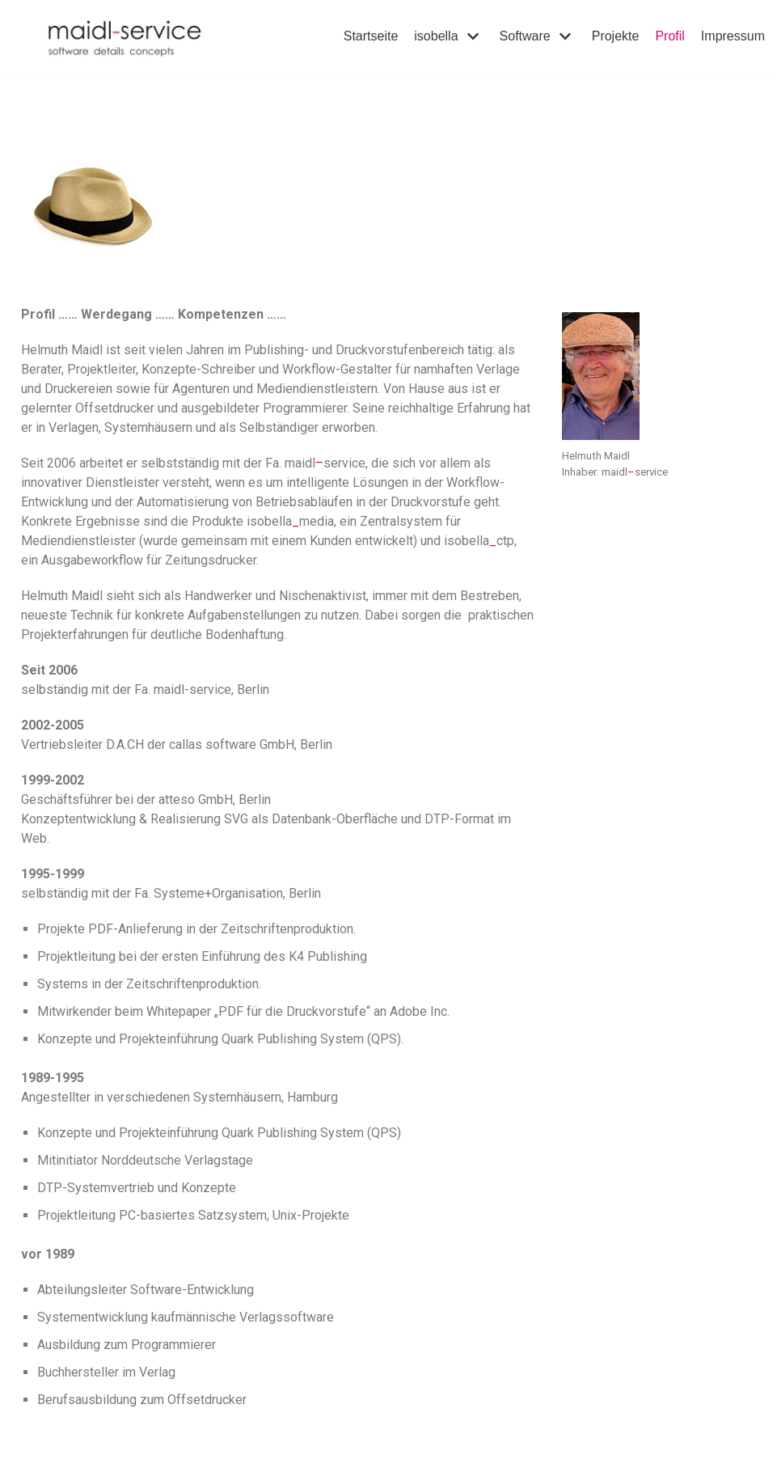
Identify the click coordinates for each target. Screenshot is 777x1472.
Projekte (616, 36)
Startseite (371, 36)
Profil (669, 36)
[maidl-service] (136, 36)
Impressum (733, 36)
